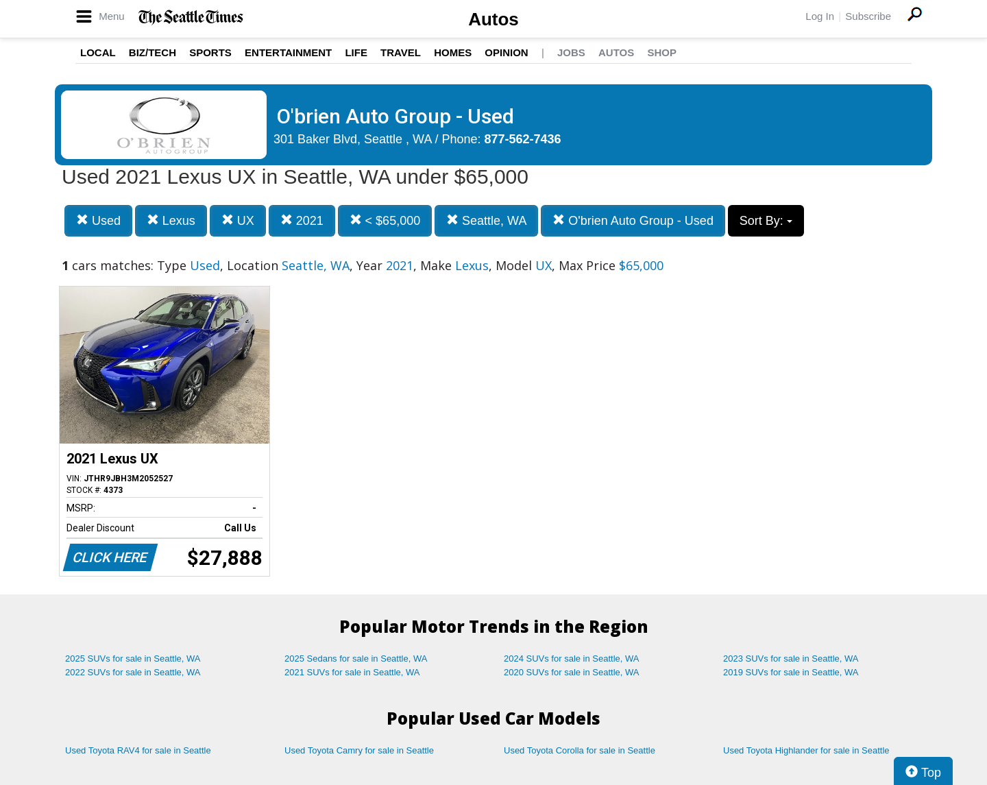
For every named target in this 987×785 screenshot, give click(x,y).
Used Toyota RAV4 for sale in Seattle (138, 750)
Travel (400, 52)
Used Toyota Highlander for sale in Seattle (806, 750)
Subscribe (868, 16)
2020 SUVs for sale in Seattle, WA (571, 672)
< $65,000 (385, 220)
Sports (210, 52)
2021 (302, 220)
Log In (819, 16)
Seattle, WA (486, 220)
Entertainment (288, 52)
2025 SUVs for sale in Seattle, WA (133, 658)
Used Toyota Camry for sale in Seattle (359, 750)
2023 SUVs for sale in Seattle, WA (791, 658)
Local (98, 52)
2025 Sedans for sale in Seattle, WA (355, 658)
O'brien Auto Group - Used (633, 220)
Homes (453, 52)
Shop (662, 52)
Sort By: (766, 221)
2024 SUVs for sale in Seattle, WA (571, 658)
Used (98, 220)
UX (237, 220)
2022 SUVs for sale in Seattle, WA (133, 672)
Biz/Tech (152, 52)
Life (356, 52)
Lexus (171, 220)
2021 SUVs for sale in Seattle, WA (352, 672)
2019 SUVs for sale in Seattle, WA (791, 672)
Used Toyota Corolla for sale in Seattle (579, 750)
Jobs (571, 52)
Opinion (506, 52)
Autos (493, 19)
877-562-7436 (523, 139)
